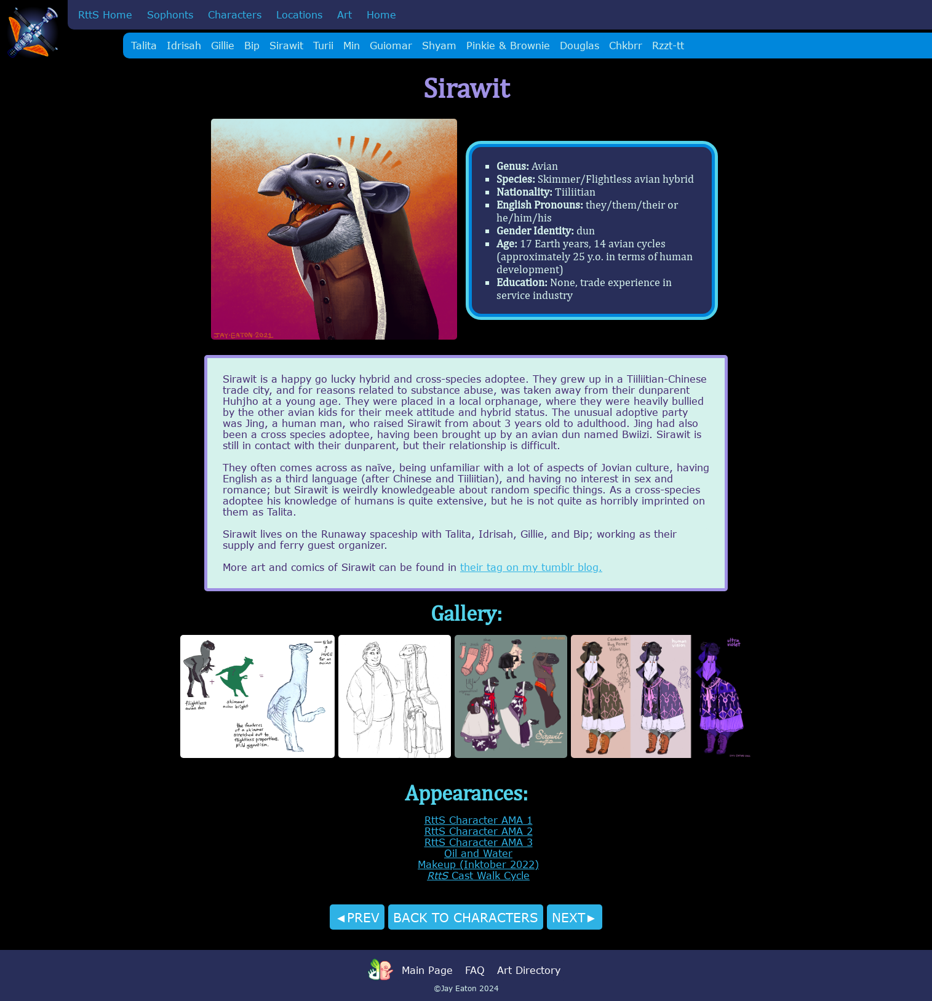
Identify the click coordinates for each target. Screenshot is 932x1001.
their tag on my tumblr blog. (531, 567)
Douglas (579, 45)
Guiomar (391, 45)
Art (344, 14)
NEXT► (574, 917)
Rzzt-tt (668, 45)
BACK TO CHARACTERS (465, 917)
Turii (323, 45)
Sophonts (170, 14)
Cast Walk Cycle (478, 875)
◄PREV (357, 917)
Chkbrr (625, 45)
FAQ (475, 970)
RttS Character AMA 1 (478, 820)
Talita (144, 45)
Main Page (427, 970)
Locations (299, 14)
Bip (252, 45)
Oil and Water (478, 853)
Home (381, 14)
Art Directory (528, 970)
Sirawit (286, 45)
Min (351, 45)
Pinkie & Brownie (508, 45)
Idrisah (184, 45)
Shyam (439, 45)
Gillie (222, 45)
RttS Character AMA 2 (478, 831)
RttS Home (105, 14)
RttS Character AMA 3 (478, 842)
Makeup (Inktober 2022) (478, 864)
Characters (234, 14)
